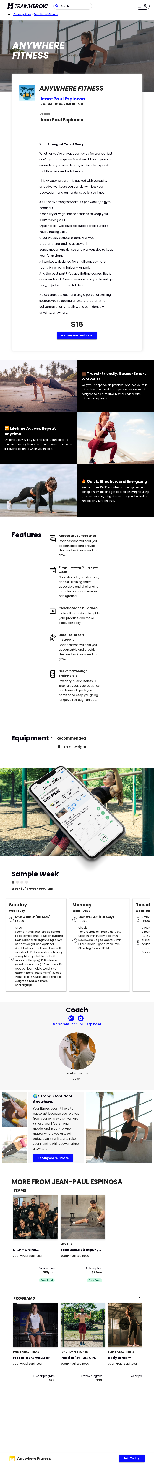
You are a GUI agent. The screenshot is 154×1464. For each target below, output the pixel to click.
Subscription (47, 1268)
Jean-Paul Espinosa (62, 99)
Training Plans (22, 14)
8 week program (44, 1376)
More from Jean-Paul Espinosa (77, 1024)
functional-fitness (46, 14)
